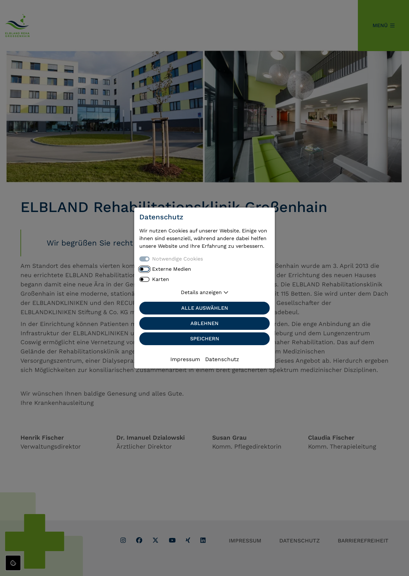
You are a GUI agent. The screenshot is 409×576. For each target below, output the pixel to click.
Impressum (185, 359)
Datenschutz (222, 359)
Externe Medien (171, 269)
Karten (160, 279)
